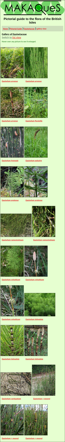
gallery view (41, 29)
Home (5, 29)
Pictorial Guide (16, 29)
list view (16, 37)
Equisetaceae (29, 29)
